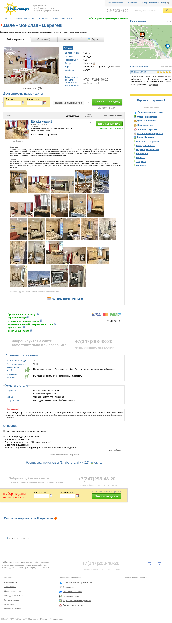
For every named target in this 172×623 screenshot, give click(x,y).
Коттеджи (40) (42, 18)
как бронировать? (91, 83)
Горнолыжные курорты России (77, 582)
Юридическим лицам (13, 591)
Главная (3, 18)
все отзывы (166, 67)
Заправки (141, 161)
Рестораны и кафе (145, 145)
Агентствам (9, 604)
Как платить (132, 3)
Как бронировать (116, 3)
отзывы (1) (56, 462)
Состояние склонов (72, 591)
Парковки (141, 165)
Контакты (44, 619)
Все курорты (14, 18)
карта (98, 462)
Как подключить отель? (14, 595)
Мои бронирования (149, 3)
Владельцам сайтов (12, 608)
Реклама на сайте (58, 619)
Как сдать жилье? (11, 600)
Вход (163, 3)
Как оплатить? (10, 586)
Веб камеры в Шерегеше (150, 133)
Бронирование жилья (73, 605)
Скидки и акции (145, 125)
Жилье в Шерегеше (147, 129)
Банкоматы (142, 153)
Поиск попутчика (71, 596)
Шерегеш (87, 63)
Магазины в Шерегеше (148, 141)
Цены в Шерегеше (146, 121)
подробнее (115, 450)
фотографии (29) (77, 462)
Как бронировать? (12, 582)
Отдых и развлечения (147, 149)
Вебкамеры (68, 587)
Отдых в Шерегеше (147, 117)
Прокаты (140, 157)
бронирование (36, 462)
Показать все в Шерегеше (19, 538)
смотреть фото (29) (32, 88)
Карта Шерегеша (145, 137)
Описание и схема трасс (150, 112)
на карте (116, 67)
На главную (33, 619)
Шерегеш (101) (28, 18)
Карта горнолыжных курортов (77, 600)
